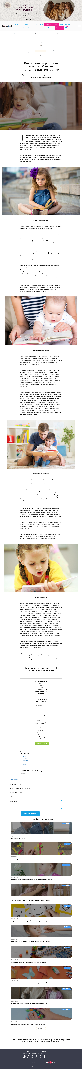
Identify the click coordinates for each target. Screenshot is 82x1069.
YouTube (25, 758)
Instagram (25, 760)
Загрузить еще (41, 1028)
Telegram (25, 756)
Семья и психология (41, 725)
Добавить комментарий (30, 813)
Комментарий (13, 801)
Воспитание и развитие (41, 723)
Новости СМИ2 (14, 779)
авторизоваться (41, 53)
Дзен (24, 764)
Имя (11, 796)
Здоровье (41, 720)
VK (23, 762)
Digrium (34, 1066)
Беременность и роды (41, 722)
